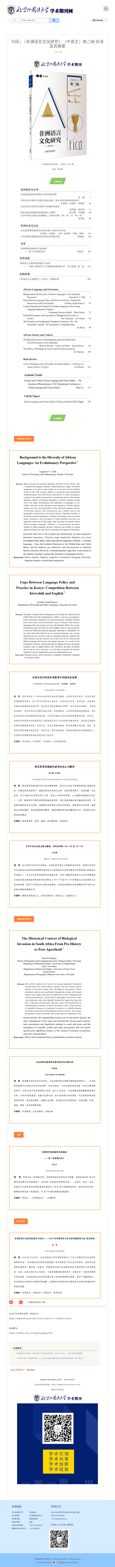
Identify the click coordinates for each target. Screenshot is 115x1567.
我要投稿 (70, 1525)
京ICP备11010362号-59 (44, 1562)
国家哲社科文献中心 (19, 1528)
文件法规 (62, 1525)
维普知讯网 (33, 1519)
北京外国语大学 (17, 1512)
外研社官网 (16, 1522)
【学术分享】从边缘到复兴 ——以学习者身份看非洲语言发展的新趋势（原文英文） (50, 1358)
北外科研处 (16, 1515)
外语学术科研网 (17, 1525)
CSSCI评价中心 (34, 1528)
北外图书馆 (16, 1519)
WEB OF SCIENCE (36, 1525)
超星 (31, 1522)
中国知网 (32, 1512)
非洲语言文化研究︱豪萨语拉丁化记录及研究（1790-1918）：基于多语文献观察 (49, 1353)
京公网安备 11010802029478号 (68, 1562)
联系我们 (54, 1525)
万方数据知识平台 (35, 1515)
